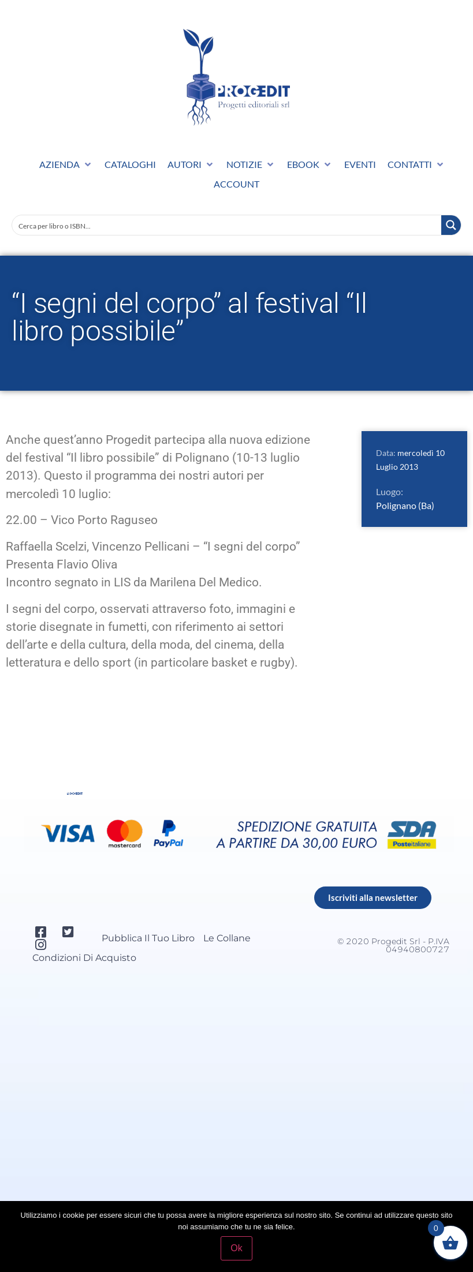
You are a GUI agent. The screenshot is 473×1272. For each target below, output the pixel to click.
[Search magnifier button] (451, 225)
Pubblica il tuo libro (148, 938)
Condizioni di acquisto (84, 957)
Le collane (227, 938)
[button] (66, 164)
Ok (236, 1248)
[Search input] (227, 225)
